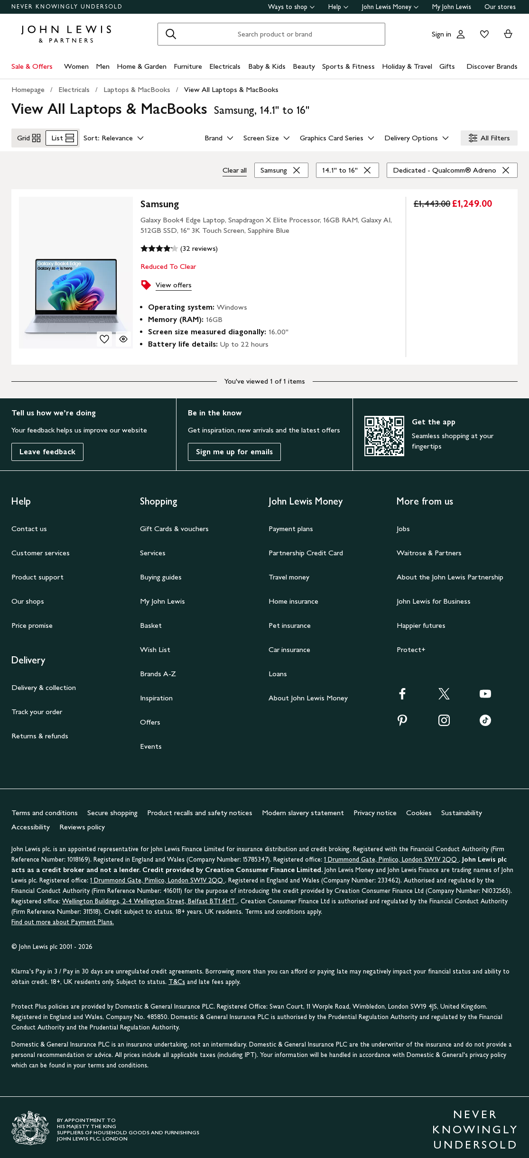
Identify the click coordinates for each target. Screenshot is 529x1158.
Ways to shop (291, 7)
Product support (37, 573)
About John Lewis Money (308, 693)
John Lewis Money (390, 7)
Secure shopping (112, 808)
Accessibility (30, 822)
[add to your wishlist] (104, 335)
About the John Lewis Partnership (450, 573)
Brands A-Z (158, 669)
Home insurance (293, 597)
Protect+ (411, 645)
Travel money (289, 573)
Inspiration (156, 693)
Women (76, 66)
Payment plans (291, 524)
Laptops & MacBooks (136, 89)
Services (153, 548)
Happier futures (421, 621)
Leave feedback (47, 447)
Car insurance (289, 645)
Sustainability (461, 808)
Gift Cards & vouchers (174, 524)
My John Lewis (451, 7)
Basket (151, 621)
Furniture (188, 66)
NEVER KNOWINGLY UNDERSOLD (67, 6)
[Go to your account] (460, 34)
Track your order (36, 707)
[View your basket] (508, 34)
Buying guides (161, 573)
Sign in (441, 33)
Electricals (225, 66)
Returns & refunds (39, 731)
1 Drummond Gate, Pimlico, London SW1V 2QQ (391, 856)
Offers (150, 718)
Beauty (304, 66)
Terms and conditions (44, 808)
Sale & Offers (32, 66)
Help (338, 7)
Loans (278, 669)
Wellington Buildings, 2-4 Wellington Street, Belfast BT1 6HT (149, 897)
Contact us (29, 524)
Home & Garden (142, 66)
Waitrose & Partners (429, 548)
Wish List (155, 645)
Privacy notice (375, 808)
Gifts (447, 66)
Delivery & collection (43, 683)
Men (103, 66)
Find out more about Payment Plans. (62, 918)
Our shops (27, 597)
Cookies (419, 808)
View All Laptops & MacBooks (231, 89)
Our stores (500, 7)
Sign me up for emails (234, 447)
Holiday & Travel (407, 66)
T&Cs (176, 978)
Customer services (40, 548)
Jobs (403, 524)
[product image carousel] (76, 269)
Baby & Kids (267, 66)
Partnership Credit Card (306, 548)
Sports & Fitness (348, 66)
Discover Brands (492, 66)
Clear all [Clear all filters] (235, 166)
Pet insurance (290, 621)
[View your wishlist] (482, 34)
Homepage (28, 89)
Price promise (32, 621)
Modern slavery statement (303, 808)
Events (151, 742)
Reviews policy (82, 822)
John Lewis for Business (434, 597)
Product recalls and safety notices (199, 808)
